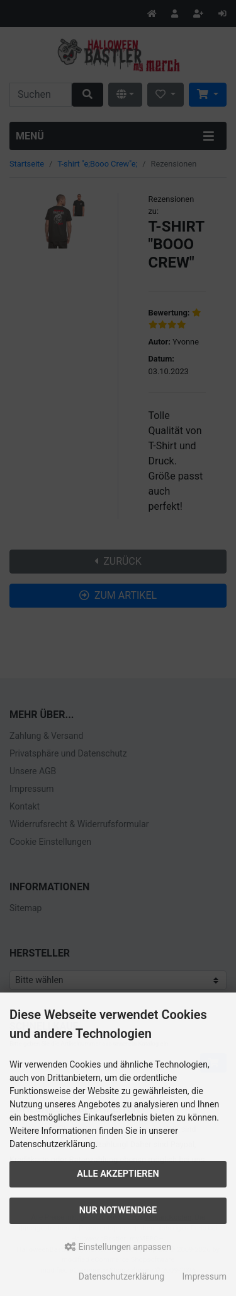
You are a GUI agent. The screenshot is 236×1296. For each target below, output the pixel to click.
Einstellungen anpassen (118, 1247)
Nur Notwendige (118, 1210)
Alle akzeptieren (118, 1174)
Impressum (205, 1276)
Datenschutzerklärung (121, 1276)
